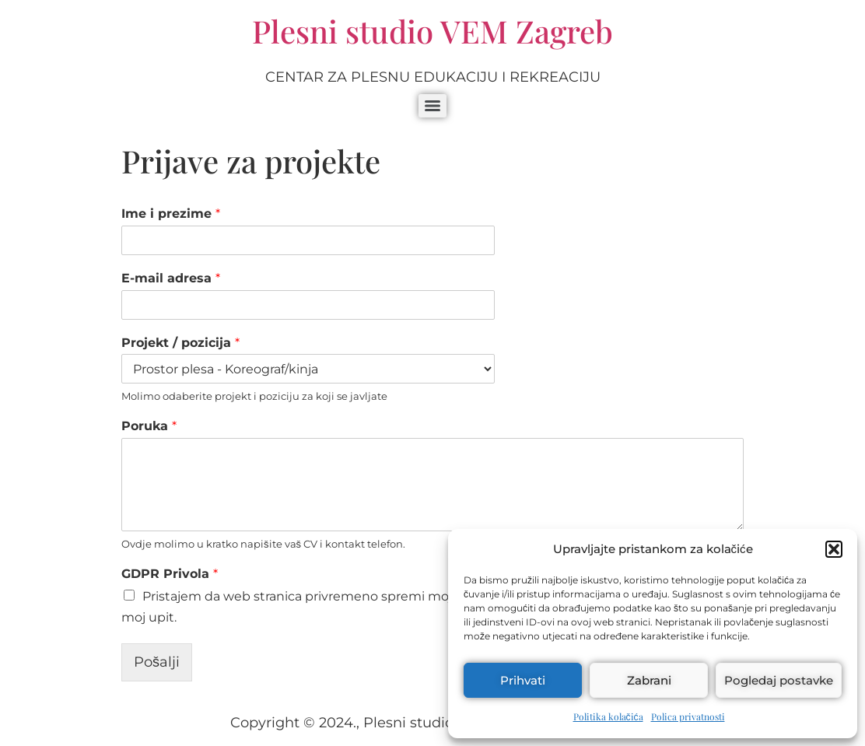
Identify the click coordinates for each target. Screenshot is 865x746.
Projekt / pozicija (180, 342)
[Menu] (432, 105)
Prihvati (522, 680)
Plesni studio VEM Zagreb (432, 30)
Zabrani (649, 680)
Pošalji (157, 662)
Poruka (149, 426)
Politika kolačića (608, 716)
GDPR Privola (169, 573)
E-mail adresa (170, 278)
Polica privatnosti (688, 716)
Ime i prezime (170, 213)
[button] (834, 549)
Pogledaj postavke (778, 680)
